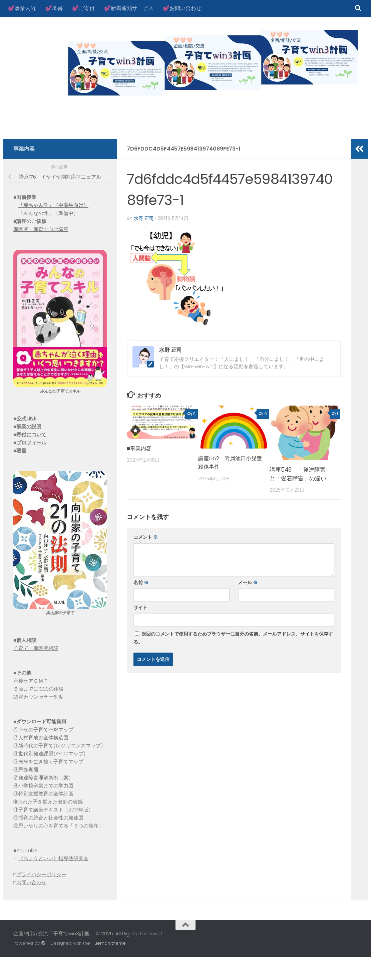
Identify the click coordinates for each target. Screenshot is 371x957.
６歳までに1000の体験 (38, 688)
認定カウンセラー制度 (38, 696)
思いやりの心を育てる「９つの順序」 (60, 825)
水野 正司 (144, 218)
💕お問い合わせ (182, 8)
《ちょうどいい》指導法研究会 (53, 858)
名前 (140, 582)
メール (248, 582)
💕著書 (54, 8)
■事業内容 (140, 448)
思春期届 (28, 769)
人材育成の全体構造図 (43, 737)
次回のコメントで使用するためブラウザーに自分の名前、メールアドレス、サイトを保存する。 (233, 637)
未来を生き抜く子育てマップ (50, 761)
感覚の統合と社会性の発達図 (50, 817)
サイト (140, 607)
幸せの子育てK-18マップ (45, 729)
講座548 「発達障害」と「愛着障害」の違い (300, 473)
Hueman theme (108, 943)
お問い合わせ (31, 882)
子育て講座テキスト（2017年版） (55, 809)
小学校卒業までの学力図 (45, 785)
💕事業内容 (22, 8)
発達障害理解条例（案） (45, 777)
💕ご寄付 (83, 8)
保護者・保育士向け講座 (40, 229)
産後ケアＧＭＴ (30, 680)
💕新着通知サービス (128, 8)
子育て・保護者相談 (35, 648)
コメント (145, 536)
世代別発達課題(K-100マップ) (51, 753)
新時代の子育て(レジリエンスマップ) (60, 745)
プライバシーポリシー (41, 874)
